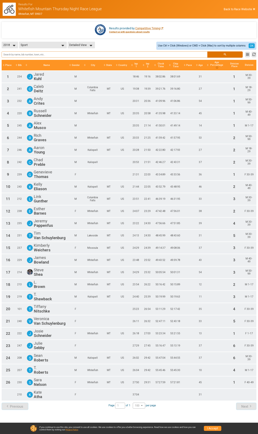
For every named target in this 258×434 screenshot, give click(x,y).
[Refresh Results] (254, 54)
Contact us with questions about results (129, 32)
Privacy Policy (71, 429)
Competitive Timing (147, 28)
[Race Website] (10, 9)
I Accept (212, 428)
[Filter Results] (247, 54)
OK (251, 45)
